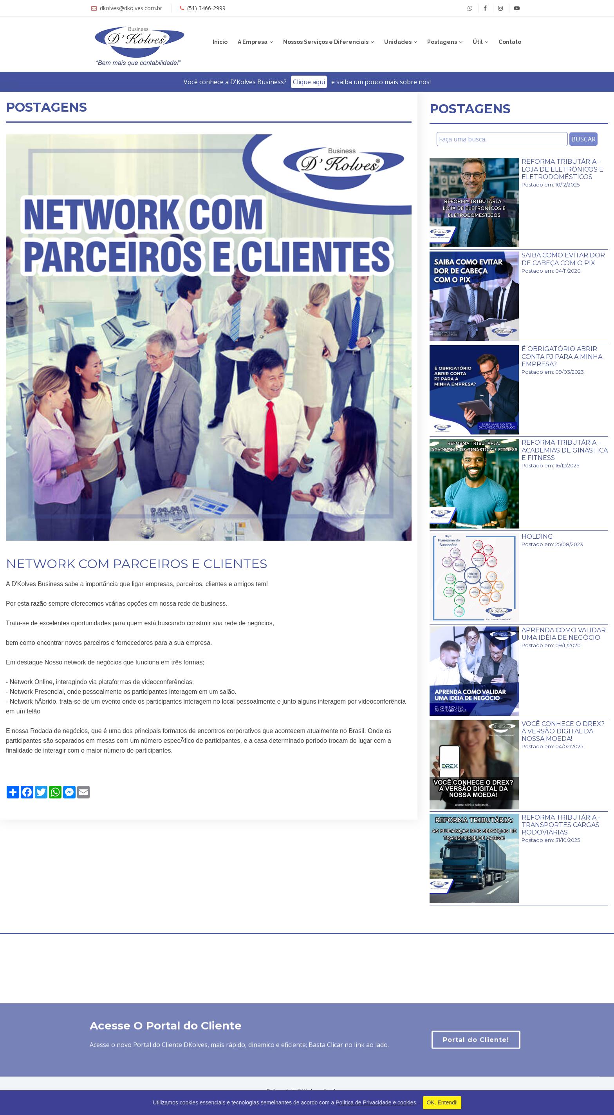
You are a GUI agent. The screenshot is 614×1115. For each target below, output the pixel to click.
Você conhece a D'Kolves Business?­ (307, 82)
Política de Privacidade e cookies (376, 1102)
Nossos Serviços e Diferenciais (325, 42)
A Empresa (252, 42)
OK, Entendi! (441, 1102)
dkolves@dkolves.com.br (131, 8)
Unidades (398, 42)
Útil (478, 42)
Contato (509, 42)
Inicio (220, 42)
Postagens (442, 42)
